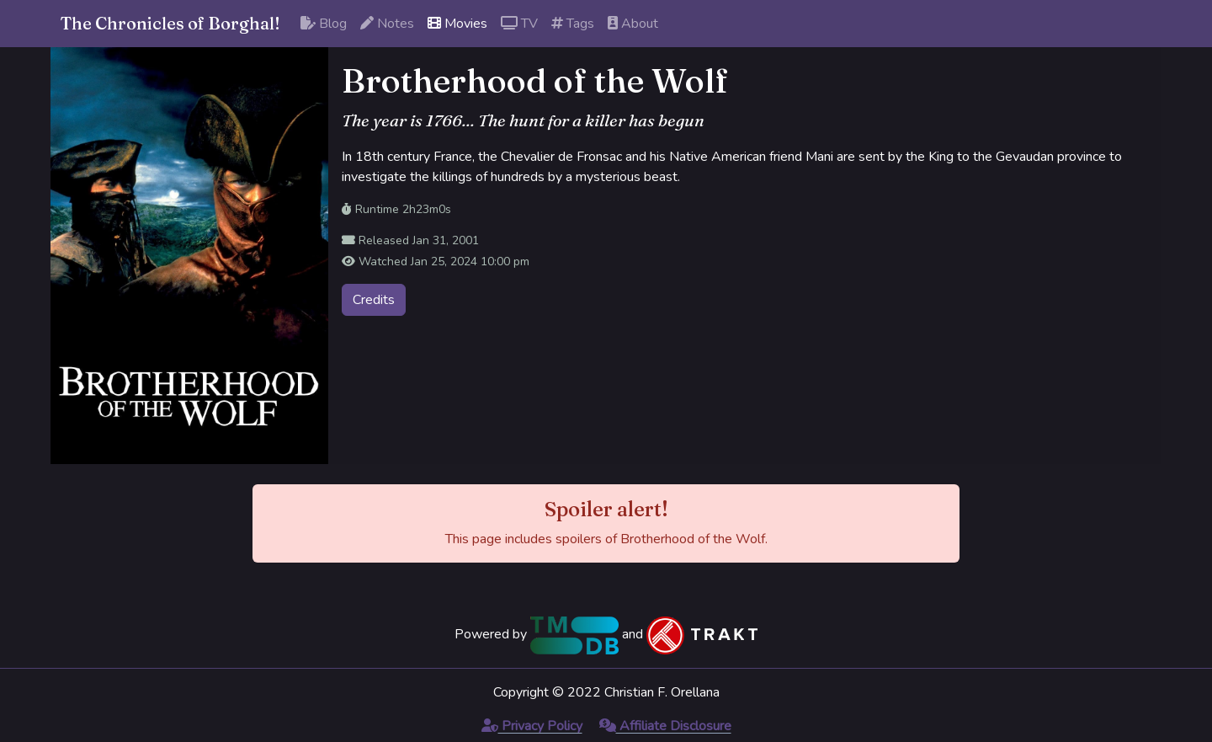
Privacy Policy (531, 726)
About (633, 23)
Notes (387, 23)
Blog (323, 23)
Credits (374, 300)
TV (519, 23)
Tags (572, 23)
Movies (457, 23)
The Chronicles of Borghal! (170, 23)
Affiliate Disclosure (665, 726)
